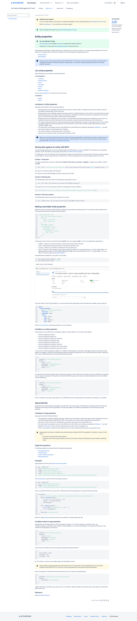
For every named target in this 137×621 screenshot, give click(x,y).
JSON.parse (98, 127)
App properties (42, 56)
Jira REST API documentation (75, 151)
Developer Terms (94, 616)
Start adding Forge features (61, 46)
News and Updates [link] (73, 3)
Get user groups (65, 140)
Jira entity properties (45, 43)
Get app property (42, 452)
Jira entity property (44, 325)
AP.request (47, 426)
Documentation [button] (46, 2)
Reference (50, 8)
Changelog (69, 8)
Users (39, 88)
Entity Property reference (43, 595)
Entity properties (42, 54)
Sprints (40, 100)
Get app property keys (43, 450)
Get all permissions (54, 140)
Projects (40, 86)
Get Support (108, 3)
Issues (40, 82)
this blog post (48, 24)
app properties (45, 93)
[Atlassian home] (17, 3)
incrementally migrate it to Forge (68, 29)
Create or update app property (45, 454)
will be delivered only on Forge (98, 21)
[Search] (115, 3)
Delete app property (43, 456)
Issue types (41, 84)
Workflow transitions (43, 90)
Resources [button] (59, 2)
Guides (41, 8)
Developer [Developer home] (31, 3)
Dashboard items (42, 80)
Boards (40, 98)
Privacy (86, 616)
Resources (60, 8)
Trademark (104, 616)
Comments (41, 78)
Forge (59, 43)
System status (77, 616)
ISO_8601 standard (60, 253)
